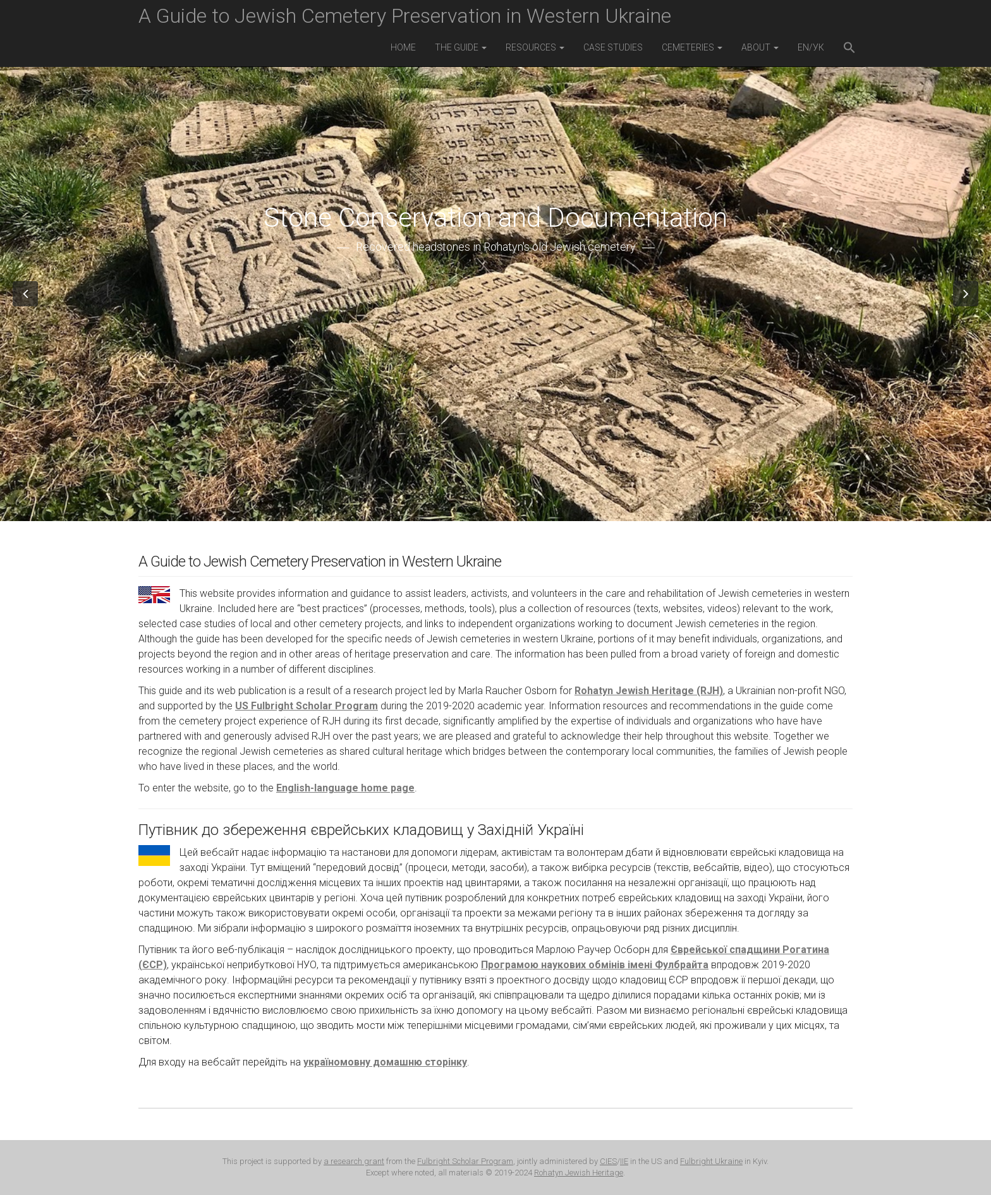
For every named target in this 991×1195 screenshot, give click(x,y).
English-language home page (345, 788)
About (760, 47)
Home (403, 47)
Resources (535, 47)
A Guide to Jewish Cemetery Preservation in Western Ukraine (404, 16)
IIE (624, 1161)
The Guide (461, 47)
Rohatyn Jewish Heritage (578, 1172)
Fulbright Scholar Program (465, 1161)
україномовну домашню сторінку (385, 1062)
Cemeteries (692, 47)
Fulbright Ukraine (711, 1161)
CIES (608, 1161)
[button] (849, 49)
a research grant (354, 1161)
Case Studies (613, 47)
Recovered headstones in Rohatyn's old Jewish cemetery (496, 246)
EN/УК (811, 47)
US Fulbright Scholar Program (306, 706)
